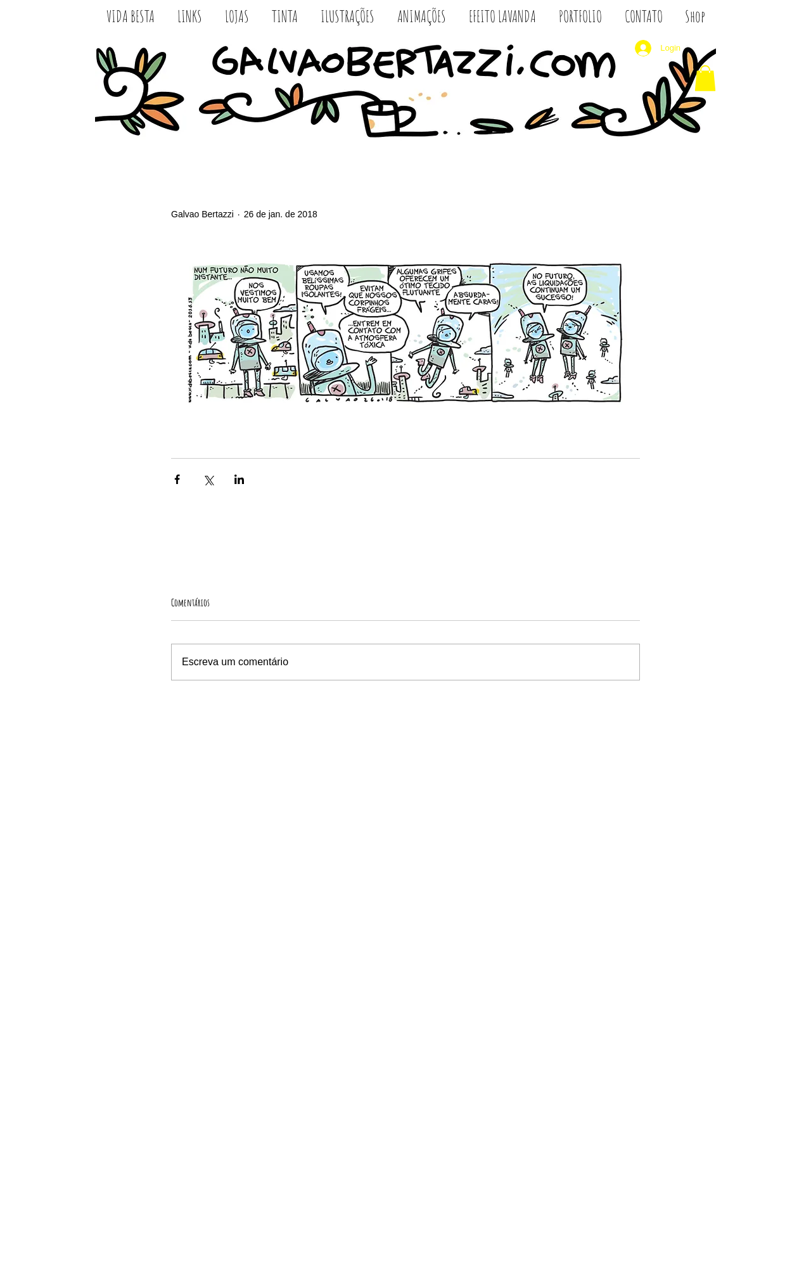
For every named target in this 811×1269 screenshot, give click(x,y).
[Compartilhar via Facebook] (177, 479)
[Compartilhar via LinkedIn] (239, 479)
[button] (705, 78)
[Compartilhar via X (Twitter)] (208, 479)
